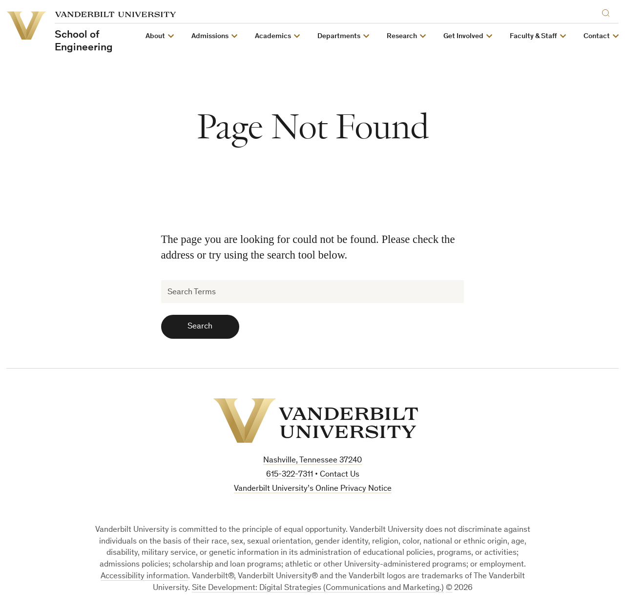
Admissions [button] (210, 36)
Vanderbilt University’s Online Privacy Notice (313, 489)
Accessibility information (144, 576)
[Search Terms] (312, 291)
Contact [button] (596, 36)
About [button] (155, 36)
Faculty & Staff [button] (533, 36)
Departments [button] (338, 36)
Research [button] (402, 36)
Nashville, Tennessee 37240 (312, 461)
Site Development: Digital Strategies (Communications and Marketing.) (318, 588)
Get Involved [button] (463, 36)
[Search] (608, 11)
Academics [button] (273, 36)
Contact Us (339, 475)
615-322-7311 (289, 475)
